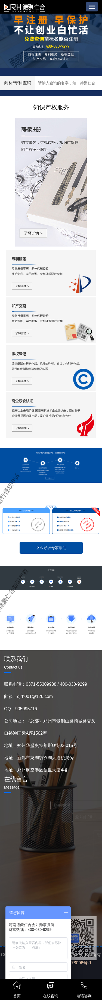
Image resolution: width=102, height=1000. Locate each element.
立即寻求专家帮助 (51, 548)
